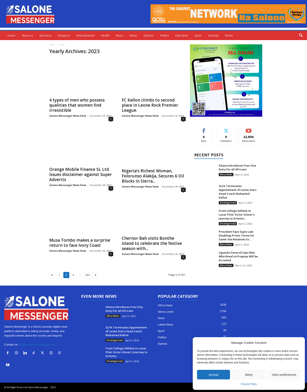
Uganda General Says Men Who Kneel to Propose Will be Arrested (238, 256)
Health (105, 35)
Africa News (226, 174)
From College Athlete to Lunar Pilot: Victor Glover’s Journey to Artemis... (237, 214)
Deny (248, 374)
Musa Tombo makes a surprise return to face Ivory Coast (79, 242)
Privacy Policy (249, 384)
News (133, 35)
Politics (164, 35)
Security (213, 35)
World (229, 35)
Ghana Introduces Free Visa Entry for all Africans (237, 167)
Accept (214, 374)
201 (88, 275)
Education (181, 35)
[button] (300, 35)
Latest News (165, 324)
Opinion (148, 35)
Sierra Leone (166, 311)
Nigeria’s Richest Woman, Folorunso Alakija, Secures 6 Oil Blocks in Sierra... (153, 176)
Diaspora (64, 35)
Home (11, 35)
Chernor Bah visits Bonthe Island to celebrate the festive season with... (152, 243)
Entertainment (85, 35)
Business (46, 35)
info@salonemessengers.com (37, 344)
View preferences (284, 374)
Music (119, 35)
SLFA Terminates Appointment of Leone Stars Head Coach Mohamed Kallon (237, 191)
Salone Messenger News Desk (67, 115)
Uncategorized (228, 202)
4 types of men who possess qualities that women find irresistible (77, 105)
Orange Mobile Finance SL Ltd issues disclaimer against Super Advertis (80, 174)
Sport (198, 35)
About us (27, 35)
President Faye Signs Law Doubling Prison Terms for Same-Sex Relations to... (236, 235)
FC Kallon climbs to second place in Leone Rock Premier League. (150, 105)
